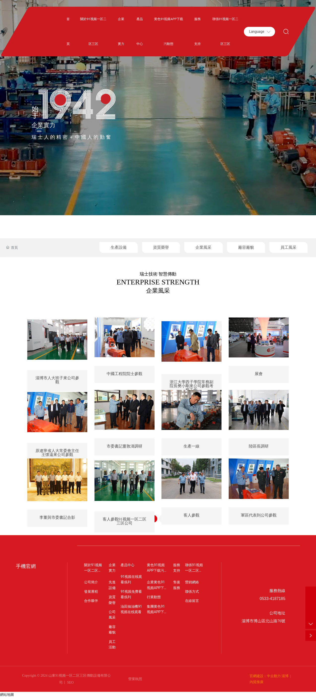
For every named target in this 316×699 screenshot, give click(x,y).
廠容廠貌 (246, 247)
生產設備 (118, 247)
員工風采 (288, 247)
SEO (70, 684)
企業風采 (203, 247)
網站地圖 (7, 696)
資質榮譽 (161, 247)
